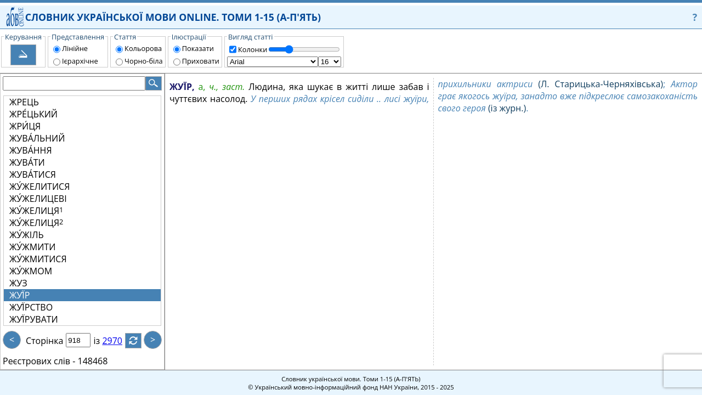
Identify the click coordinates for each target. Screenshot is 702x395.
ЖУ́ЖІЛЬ (26, 235)
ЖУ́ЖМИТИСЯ (38, 259)
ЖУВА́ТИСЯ (32, 174)
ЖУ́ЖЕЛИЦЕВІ (38, 199)
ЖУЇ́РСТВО (31, 307)
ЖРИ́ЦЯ (25, 126)
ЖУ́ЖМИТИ (32, 247)
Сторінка (44, 341)
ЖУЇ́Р (19, 295)
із (103, 341)
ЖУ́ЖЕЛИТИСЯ (39, 186)
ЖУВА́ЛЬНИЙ (37, 138)
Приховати (200, 61)
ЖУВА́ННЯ (30, 150)
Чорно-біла (143, 61)
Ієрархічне (80, 61)
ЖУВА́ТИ (27, 162)
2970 (119, 341)
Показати (198, 48)
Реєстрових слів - (39, 361)
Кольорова (143, 48)
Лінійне (75, 48)
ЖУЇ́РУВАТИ (33, 319)
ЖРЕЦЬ (24, 102)
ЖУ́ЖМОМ (30, 271)
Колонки (252, 49)
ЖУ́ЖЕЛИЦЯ (36, 211)
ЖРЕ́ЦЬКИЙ (33, 114)
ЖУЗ (18, 283)
